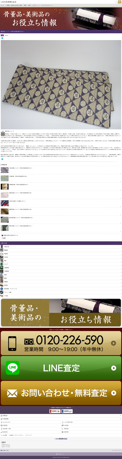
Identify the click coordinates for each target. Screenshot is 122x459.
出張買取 (66, 425)
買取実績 (66, 428)
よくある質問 (4, 435)
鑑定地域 (5, 432)
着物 (2, 35)
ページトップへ (117, 450)
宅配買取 (5, 425)
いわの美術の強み (68, 422)
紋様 (7, 35)
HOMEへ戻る (5, 450)
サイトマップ (29, 435)
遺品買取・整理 (7, 428)
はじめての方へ (7, 422)
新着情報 (66, 432)
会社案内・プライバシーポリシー (17, 435)
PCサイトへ (61, 454)
